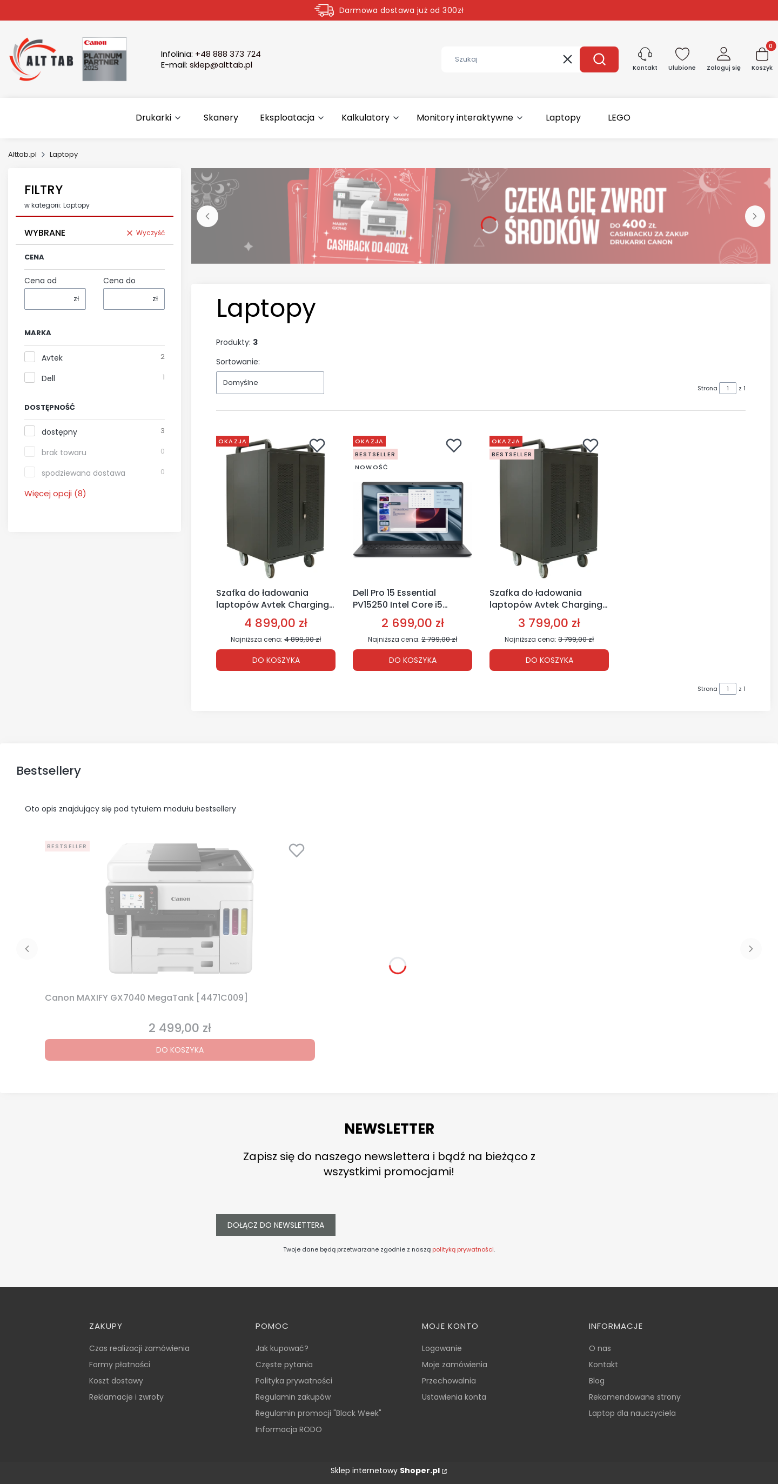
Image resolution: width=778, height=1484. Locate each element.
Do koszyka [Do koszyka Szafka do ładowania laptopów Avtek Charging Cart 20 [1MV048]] (549, 659)
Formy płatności (119, 1364)
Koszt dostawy (116, 1380)
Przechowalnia (449, 1380)
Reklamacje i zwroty (126, 1397)
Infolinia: (211, 54)
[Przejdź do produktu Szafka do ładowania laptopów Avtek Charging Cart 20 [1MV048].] (549, 507)
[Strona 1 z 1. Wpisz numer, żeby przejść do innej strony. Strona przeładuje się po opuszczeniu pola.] (727, 388)
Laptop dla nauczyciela (632, 1413)
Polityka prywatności (294, 1380)
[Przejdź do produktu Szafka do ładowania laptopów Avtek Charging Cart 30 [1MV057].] (276, 507)
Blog (597, 1380)
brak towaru (64, 452)
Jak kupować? (282, 1348)
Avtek (52, 357)
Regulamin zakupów (293, 1397)
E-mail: (206, 64)
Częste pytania (284, 1364)
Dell (48, 378)
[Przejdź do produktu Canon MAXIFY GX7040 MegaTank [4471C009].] (180, 912)
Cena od (40, 280)
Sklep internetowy (385, 1470)
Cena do (119, 280)
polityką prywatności (463, 1249)
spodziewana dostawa (83, 473)
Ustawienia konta (454, 1397)
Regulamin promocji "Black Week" (318, 1413)
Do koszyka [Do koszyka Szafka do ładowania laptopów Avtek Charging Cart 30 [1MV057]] (276, 659)
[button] (599, 59)
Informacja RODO (289, 1429)
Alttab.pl (22, 154)
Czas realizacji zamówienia (139, 1348)
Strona (707, 388)
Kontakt (603, 1364)
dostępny (59, 432)
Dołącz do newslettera (275, 1225)
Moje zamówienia (454, 1364)
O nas (600, 1348)
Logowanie (442, 1348)
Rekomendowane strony (635, 1397)
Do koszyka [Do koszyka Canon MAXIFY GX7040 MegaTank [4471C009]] (180, 1049)
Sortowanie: (238, 361)
